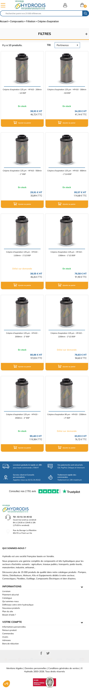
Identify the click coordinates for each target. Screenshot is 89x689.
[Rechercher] (41, 13)
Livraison (6, 591)
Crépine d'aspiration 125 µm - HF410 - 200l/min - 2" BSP (22, 335)
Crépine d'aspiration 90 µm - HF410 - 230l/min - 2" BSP (66, 416)
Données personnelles (35, 668)
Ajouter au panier (22, 122)
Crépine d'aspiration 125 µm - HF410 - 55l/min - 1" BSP (22, 172)
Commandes (8, 633)
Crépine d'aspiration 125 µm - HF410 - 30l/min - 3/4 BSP (66, 91)
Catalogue (7, 598)
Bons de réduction (10, 643)
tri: (49, 45)
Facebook (41, 653)
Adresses (6, 640)
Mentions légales (14, 668)
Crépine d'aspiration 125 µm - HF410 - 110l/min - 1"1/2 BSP (22, 254)
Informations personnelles (14, 627)
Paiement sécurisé (10, 594)
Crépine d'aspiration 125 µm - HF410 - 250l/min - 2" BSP (22, 416)
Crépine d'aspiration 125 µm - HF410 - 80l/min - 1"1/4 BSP (66, 172)
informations (11, 586)
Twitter (48, 653)
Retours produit (9, 630)
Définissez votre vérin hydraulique (17, 604)
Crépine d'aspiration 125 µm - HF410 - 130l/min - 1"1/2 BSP (67, 254)
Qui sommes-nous (10, 601)
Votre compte (12, 621)
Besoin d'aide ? (9, 614)
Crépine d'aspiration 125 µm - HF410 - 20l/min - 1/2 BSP (22, 91)
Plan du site (7, 611)
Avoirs (5, 637)
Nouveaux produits (11, 608)
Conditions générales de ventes (63, 668)
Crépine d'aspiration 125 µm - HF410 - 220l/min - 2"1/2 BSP (67, 335)
